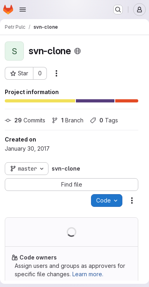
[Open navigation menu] (22, 9)
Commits (25, 120)
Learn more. (87, 274)
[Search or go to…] (118, 9)
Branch (67, 120)
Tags (104, 120)
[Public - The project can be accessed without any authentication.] (77, 51)
